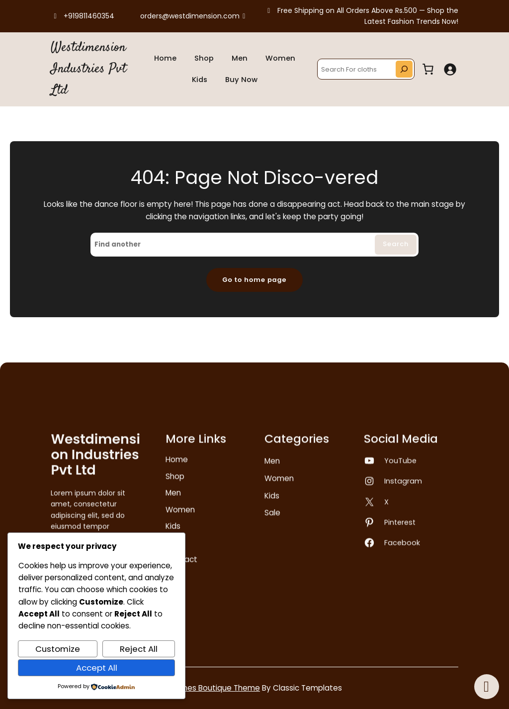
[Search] (404, 69)
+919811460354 (82, 16)
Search (396, 244)
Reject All (139, 649)
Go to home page (254, 279)
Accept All (96, 668)
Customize (57, 649)
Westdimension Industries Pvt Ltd (88, 69)
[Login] (449, 69)
